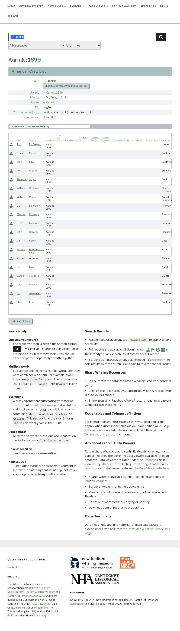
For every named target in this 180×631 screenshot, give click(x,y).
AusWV (40, 615)
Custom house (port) (26, 112)
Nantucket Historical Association (26, 595)
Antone (33, 258)
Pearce (33, 197)
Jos (19, 267)
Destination (31, 117)
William (21, 188)
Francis (33, 284)
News (164, 6)
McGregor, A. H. (56, 97)
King (31, 267)
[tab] (49, 126)
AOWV (35, 603)
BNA (11, 615)
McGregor (35, 144)
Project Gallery (124, 6)
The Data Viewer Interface (151, 468)
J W (19, 170)
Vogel (32, 179)
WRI (36, 81)
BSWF (22, 607)
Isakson (33, 223)
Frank (20, 153)
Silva (31, 161)
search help (20, 321)
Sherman (22, 179)
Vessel (35, 102)
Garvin (32, 240)
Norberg (34, 214)
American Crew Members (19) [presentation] (30, 126)
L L (18, 205)
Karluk (50, 102)
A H (19, 144)
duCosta (34, 275)
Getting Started (31, 6)
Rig (37, 107)
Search (12, 16)
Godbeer (34, 188)
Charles (21, 214)
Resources (148, 6)
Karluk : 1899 (54, 92)
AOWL (46, 603)
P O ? (19, 223)
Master (34, 97)
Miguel (20, 258)
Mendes (33, 153)
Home (11, 6)
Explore (77, 6)
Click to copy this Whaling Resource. (66, 86)
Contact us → (15, 567)
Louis (32, 302)
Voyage (34, 92)
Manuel (21, 249)
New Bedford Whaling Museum (37, 591)
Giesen (33, 170)
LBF (32, 611)
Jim (18, 293)
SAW (50, 607)
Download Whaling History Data (149, 529)
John (19, 161)
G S (19, 240)
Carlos (20, 275)
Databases (57, 6)
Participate (98, 6)
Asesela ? (35, 293)
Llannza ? (34, 205)
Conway (33, 231)
